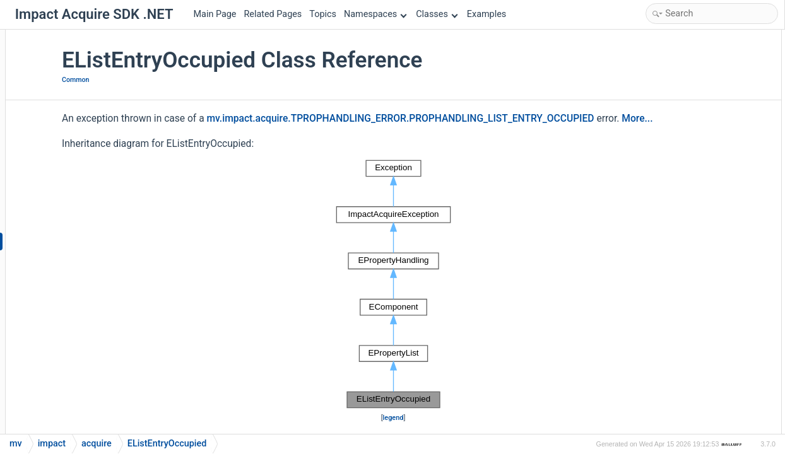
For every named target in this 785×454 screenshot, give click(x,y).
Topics (322, 14)
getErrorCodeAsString (689, 98)
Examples (486, 14)
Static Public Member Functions (698, 81)
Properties (657, 149)
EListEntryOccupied (685, 64)
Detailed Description (676, 216)
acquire (96, 443)
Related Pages (273, 14)
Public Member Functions (686, 47)
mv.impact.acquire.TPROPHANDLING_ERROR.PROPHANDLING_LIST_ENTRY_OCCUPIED (368, 135)
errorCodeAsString (683, 182)
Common (188, 80)
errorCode (667, 166)
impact (52, 443)
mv (15, 443)
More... (189, 152)
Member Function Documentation (701, 267)
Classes (436, 14)
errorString (668, 199)
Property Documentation (684, 335)
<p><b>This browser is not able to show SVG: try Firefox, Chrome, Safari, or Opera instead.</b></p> (394, 318)
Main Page (215, 14)
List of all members (674, 402)
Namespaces (375, 14)
